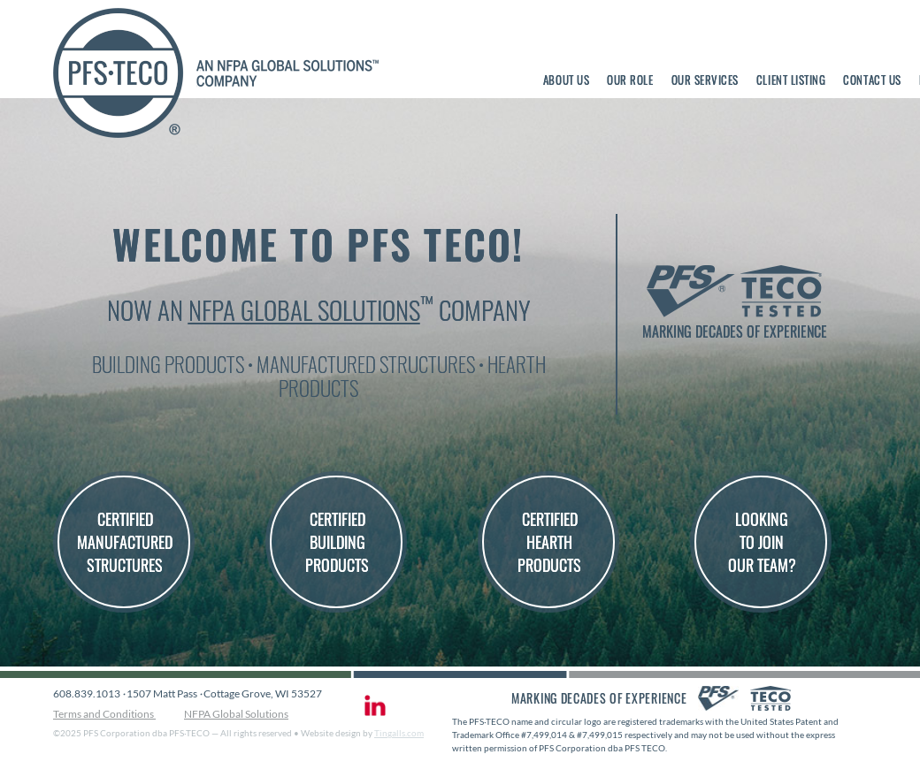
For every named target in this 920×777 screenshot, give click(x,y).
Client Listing (790, 79)
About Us (566, 79)
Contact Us (872, 79)
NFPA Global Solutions (304, 309)
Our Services (705, 79)
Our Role (630, 79)
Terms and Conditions (104, 713)
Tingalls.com (399, 732)
